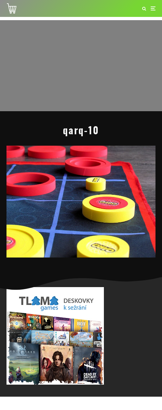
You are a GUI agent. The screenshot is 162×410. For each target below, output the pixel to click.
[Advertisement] (81, 65)
